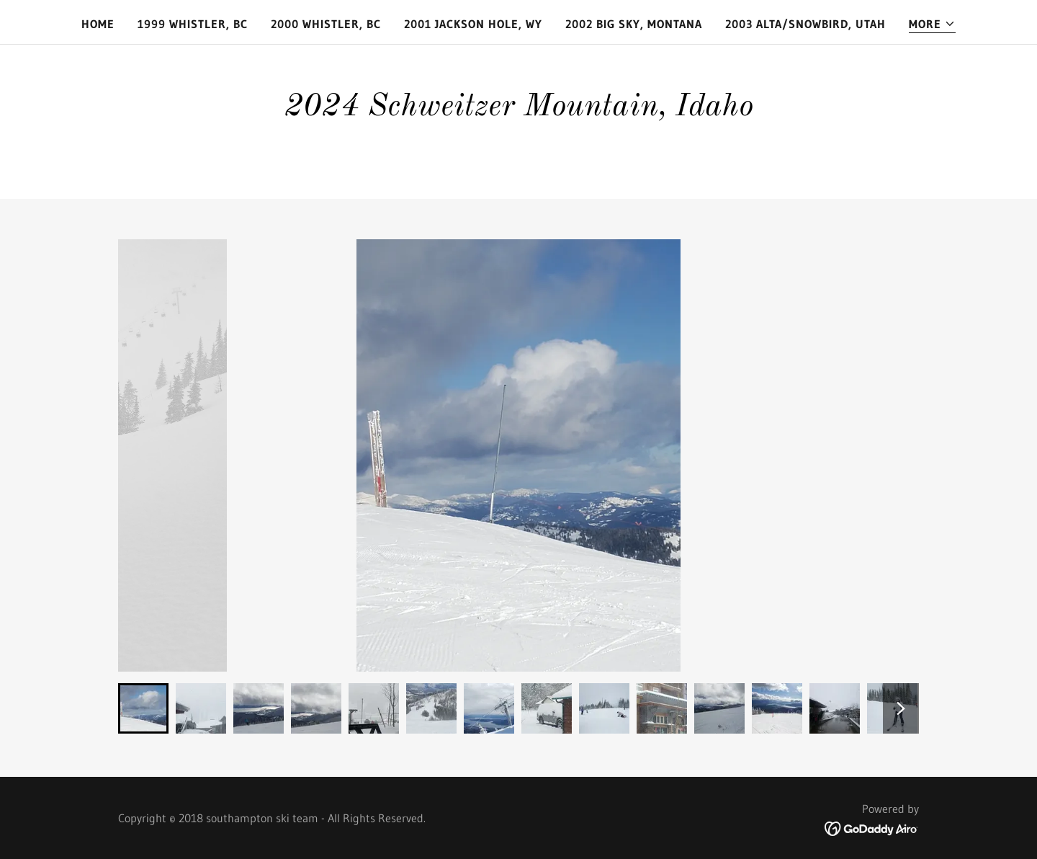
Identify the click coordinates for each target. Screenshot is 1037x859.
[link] (872, 827)
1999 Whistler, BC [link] (193, 24)
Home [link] (98, 24)
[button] (932, 24)
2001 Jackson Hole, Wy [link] (473, 24)
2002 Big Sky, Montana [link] (633, 24)
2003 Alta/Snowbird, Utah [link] (805, 24)
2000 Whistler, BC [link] (326, 24)
